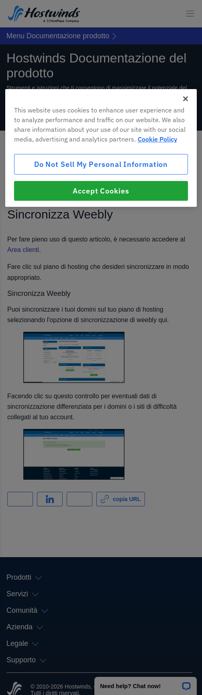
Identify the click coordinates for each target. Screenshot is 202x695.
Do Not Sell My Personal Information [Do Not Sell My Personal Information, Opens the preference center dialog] (101, 164)
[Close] (185, 99)
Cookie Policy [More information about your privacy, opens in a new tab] (157, 139)
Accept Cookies (101, 191)
